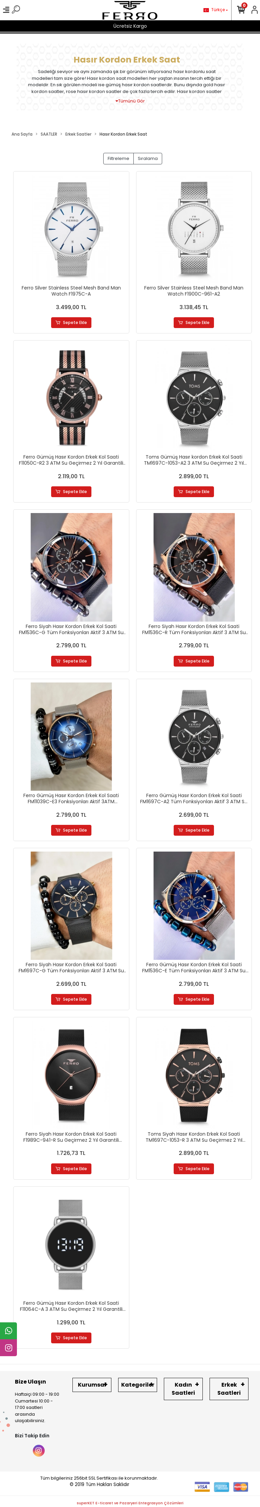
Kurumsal (92, 1385)
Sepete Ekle (71, 323)
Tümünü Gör (130, 101)
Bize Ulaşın (30, 1382)
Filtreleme (118, 158)
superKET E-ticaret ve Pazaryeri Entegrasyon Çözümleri (130, 1503)
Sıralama (148, 158)
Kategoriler (137, 1385)
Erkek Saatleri (229, 1389)
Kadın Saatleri (183, 1389)
